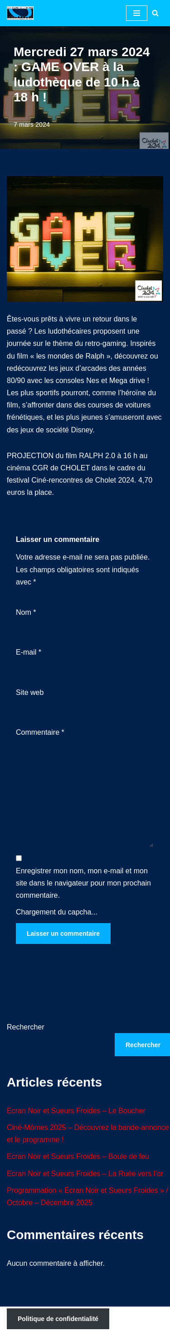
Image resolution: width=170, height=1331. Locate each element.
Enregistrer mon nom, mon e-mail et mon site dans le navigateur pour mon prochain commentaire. (83, 883)
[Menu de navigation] (136, 13)
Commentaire (40, 732)
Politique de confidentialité (58, 1318)
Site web (30, 692)
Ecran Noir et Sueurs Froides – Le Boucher (76, 1111)
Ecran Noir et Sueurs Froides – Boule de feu (78, 1156)
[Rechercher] (155, 13)
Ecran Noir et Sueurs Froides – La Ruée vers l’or (85, 1174)
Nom (26, 612)
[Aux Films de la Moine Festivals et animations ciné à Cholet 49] (22, 13)
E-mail (28, 652)
